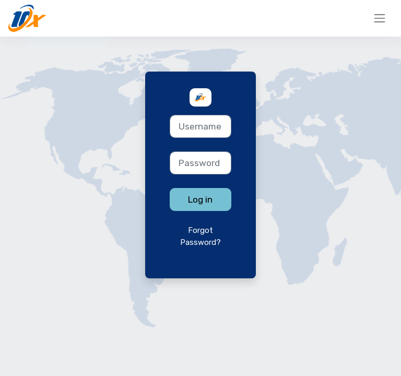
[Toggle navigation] (380, 18)
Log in (200, 199)
